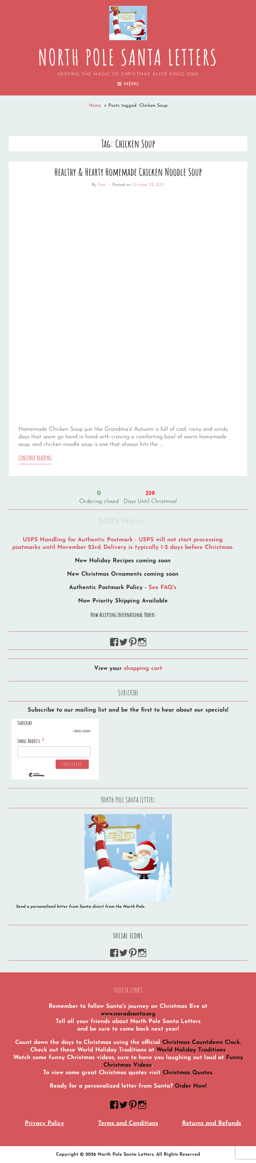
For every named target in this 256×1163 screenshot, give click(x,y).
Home (96, 105)
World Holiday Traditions (191, 1050)
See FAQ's (162, 588)
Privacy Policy (44, 1123)
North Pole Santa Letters (128, 57)
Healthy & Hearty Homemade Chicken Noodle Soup (128, 171)
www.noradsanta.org (128, 1014)
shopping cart (143, 668)
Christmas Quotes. (188, 1073)
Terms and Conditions (128, 1123)
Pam (102, 185)
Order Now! (190, 1086)
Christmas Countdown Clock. (201, 1042)
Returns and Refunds (211, 1123)
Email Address (31, 741)
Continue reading (35, 459)
